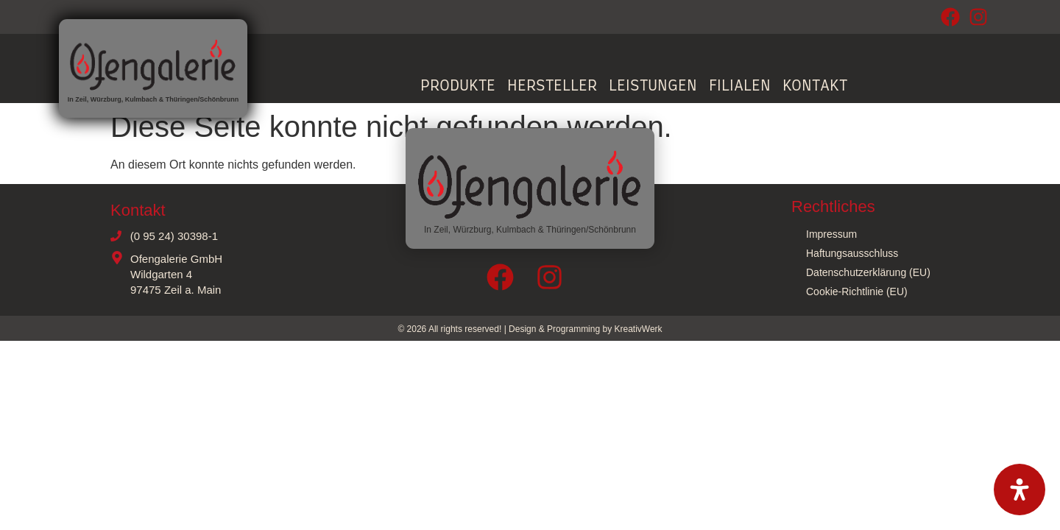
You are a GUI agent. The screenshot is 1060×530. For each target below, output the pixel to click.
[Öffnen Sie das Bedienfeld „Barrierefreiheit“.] (1019, 489)
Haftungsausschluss (852, 253)
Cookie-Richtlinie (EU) (857, 291)
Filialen (740, 86)
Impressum (831, 234)
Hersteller (552, 86)
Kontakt (814, 86)
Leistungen (653, 86)
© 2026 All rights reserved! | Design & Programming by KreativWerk (530, 329)
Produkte (457, 86)
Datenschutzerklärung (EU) (868, 272)
